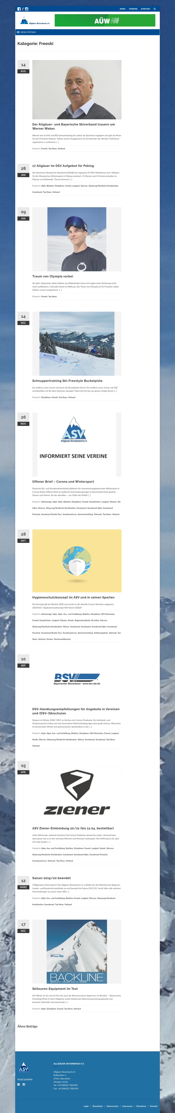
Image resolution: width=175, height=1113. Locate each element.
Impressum (127, 1106)
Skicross (84, 186)
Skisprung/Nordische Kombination (103, 186)
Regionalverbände (82, 620)
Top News (52, 148)
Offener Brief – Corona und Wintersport (63, 481)
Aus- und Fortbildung (73, 614)
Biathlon (50, 186)
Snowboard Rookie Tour (51, 514)
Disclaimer (141, 1106)
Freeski (44, 148)
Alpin (43, 186)
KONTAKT (145, 8)
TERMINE (133, 8)
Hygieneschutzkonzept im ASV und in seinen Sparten (73, 597)
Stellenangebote (101, 633)
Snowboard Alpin (94, 508)
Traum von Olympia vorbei (52, 276)
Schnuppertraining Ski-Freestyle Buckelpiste (67, 381)
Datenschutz (112, 1106)
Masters (113, 502)
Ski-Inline (95, 620)
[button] (28, 32)
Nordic (71, 620)
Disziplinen (59, 186)
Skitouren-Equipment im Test (55, 989)
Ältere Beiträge (27, 1026)
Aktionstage (46, 502)
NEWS (123, 8)
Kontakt (154, 1106)
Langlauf (76, 186)
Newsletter (98, 1106)
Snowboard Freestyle (98, 854)
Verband (61, 148)
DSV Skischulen (108, 614)
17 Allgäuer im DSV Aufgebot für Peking (63, 166)
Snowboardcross (70, 514)
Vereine (49, 639)
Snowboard (37, 192)
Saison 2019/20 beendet (51, 878)
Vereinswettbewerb (62, 639)
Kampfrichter (95, 502)
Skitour (66, 626)
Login (86, 1106)
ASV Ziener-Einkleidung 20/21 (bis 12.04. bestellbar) (73, 828)
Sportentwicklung (85, 514)
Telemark (98, 514)
